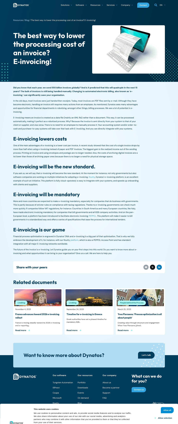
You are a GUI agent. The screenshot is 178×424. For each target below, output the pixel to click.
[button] (71, 5)
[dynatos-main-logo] (21, 5)
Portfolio (81, 382)
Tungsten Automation (63, 382)
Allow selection (165, 399)
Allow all (167, 392)
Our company (109, 375)
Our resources (85, 375)
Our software (59, 375)
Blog (27, 20)
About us (107, 382)
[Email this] (146, 267)
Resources (18, 20)
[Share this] (152, 267)
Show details (135, 419)
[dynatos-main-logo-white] (24, 377)
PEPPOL (92, 216)
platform (74, 240)
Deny (170, 407)
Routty (92, 177)
